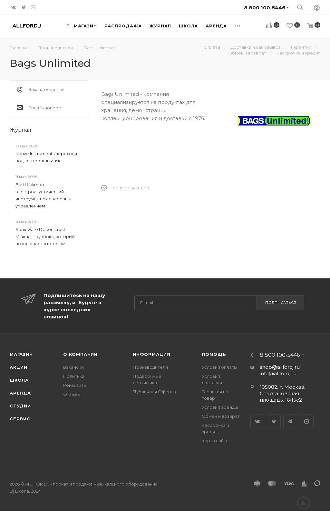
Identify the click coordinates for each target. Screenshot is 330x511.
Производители (150, 367)
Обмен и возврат (221, 416)
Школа (19, 380)
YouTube (307, 421)
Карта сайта (215, 440)
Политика (73, 376)
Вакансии (73, 367)
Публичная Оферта (154, 391)
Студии (20, 405)
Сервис (20, 418)
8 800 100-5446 (280, 355)
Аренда (20, 393)
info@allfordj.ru (278, 373)
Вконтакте (257, 421)
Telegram (290, 421)
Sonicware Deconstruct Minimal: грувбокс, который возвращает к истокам (45, 236)
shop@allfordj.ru (280, 367)
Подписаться (280, 302)
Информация (151, 354)
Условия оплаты (219, 367)
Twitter (274, 421)
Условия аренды (220, 407)
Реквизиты (75, 385)
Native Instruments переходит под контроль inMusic (47, 157)
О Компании (80, 354)
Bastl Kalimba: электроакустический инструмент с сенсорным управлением (43, 195)
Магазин (21, 354)
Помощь (214, 354)
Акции (18, 367)
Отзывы (72, 394)
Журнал (20, 130)
